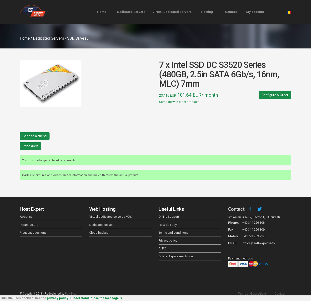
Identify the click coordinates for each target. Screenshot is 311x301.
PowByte (70, 293)
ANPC (162, 248)
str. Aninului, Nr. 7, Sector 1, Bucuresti (254, 217)
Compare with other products (179, 102)
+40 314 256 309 (253, 229)
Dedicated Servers (131, 12)
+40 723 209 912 (253, 236)
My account (255, 12)
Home (101, 12)
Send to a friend (35, 136)
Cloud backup (99, 232)
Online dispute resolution (176, 256)
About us (26, 216)
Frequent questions (33, 232)
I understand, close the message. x (96, 298)
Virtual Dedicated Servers (171, 12)
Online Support (169, 216)
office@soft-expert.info (258, 243)
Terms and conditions (173, 232)
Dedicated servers (101, 225)
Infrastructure (29, 225)
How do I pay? (168, 225)
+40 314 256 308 (253, 222)
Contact (231, 12)
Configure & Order (274, 95)
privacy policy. (58, 298)
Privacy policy (168, 240)
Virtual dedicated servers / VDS (110, 216)
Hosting (207, 12)
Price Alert (30, 146)
